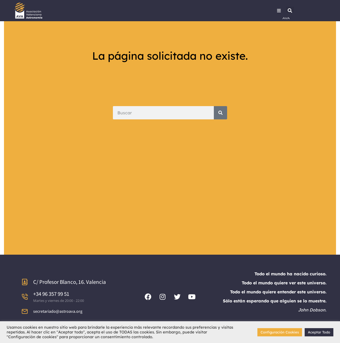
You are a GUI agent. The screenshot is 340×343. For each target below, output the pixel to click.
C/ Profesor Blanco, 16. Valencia (69, 281)
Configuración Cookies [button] (280, 332)
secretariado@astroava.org (57, 311)
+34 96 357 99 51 (51, 293)
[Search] (220, 112)
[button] (290, 11)
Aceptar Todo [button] (319, 332)
